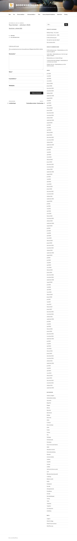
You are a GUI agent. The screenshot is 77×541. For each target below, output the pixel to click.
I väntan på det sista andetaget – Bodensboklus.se (57, 60)
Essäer (48, 429)
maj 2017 (49, 301)
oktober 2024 (50, 117)
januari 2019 (49, 272)
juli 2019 (48, 257)
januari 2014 (49, 378)
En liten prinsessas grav (52, 37)
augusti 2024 (49, 122)
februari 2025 (50, 107)
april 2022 (49, 181)
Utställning (49, 510)
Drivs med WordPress (13, 537)
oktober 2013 (49, 385)
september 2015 (50, 338)
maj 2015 (49, 343)
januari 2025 (49, 110)
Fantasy (48, 432)
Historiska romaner (51, 449)
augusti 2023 (49, 147)
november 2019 (50, 247)
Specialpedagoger (50, 496)
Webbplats (11, 85)
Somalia (48, 493)
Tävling (65, 14)
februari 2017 (49, 306)
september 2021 (50, 198)
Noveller (48, 486)
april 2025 (49, 103)
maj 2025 (49, 100)
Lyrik (48, 471)
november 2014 (50, 358)
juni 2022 (49, 176)
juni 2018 (49, 284)
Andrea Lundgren (50, 395)
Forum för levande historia (52, 444)
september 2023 (50, 144)
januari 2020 (49, 243)
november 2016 (50, 314)
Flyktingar (49, 437)
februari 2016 (49, 328)
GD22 (48, 447)
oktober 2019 (49, 250)
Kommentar (12, 54)
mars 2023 (49, 157)
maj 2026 (49, 76)
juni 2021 (49, 206)
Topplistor (49, 506)
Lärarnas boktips (31, 14)
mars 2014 (49, 373)
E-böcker (49, 422)
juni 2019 (49, 260)
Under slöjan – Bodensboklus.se (53, 54)
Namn (11, 71)
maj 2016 (49, 324)
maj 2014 (49, 368)
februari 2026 (50, 83)
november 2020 (50, 218)
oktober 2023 (50, 142)
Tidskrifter (49, 503)
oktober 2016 (49, 316)
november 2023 (50, 139)
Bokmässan (49, 412)
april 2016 (49, 326)
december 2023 (50, 137)
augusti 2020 (49, 225)
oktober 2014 (49, 360)
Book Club (59, 14)
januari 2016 (49, 331)
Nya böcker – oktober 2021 (15, 28)
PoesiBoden (49, 491)
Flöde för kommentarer (51, 523)
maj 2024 (49, 127)
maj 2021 (49, 208)
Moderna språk (50, 479)
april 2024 (49, 130)
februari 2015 (49, 351)
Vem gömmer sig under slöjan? (53, 40)
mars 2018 (49, 292)
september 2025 (50, 95)
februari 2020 (50, 240)
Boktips (48, 415)
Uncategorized (50, 508)
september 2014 (50, 363)
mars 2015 (49, 348)
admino (22, 23)
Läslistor (48, 459)
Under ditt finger (59, 58)
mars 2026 (49, 80)
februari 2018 (49, 294)
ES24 (48, 427)
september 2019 (50, 252)
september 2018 (50, 279)
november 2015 (50, 336)
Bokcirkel (49, 410)
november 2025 (50, 90)
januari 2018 (49, 297)
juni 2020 (49, 230)
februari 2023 (50, 159)
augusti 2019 (49, 255)
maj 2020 (49, 233)
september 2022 (50, 171)
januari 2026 (49, 85)
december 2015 (50, 333)
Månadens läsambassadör (52, 474)
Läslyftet (48, 461)
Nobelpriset (49, 483)
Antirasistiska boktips (51, 398)
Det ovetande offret (51, 42)
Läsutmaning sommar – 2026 (53, 35)
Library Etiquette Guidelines (49, 14)
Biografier (49, 402)
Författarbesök (50, 439)
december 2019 (50, 245)
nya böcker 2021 (15, 37)
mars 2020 (49, 238)
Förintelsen (49, 442)
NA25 (48, 481)
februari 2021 (49, 216)
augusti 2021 (49, 201)
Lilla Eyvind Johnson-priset (52, 469)
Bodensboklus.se (29, 5)
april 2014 (49, 370)
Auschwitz (49, 400)
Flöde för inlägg (50, 521)
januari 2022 (49, 188)
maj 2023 (49, 152)
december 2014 (50, 355)
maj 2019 (49, 262)
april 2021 (49, 211)
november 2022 (50, 166)
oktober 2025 (50, 93)
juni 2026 (49, 73)
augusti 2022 (49, 174)
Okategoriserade (50, 488)
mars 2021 (49, 213)
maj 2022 (49, 179)
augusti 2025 (49, 98)
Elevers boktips (21, 14)
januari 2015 (49, 353)
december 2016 (50, 311)
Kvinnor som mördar (52, 61)
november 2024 (50, 115)
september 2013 (50, 387)
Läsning (48, 464)
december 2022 (50, 164)
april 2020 (49, 235)
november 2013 (50, 382)
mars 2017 (49, 304)
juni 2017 (49, 299)
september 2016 (50, 319)
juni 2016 (49, 321)
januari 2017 (49, 309)
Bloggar (48, 405)
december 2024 (50, 112)
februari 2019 (49, 269)
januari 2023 (49, 161)
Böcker (13, 35)
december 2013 (50, 380)
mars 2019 (49, 267)
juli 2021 (48, 203)
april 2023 (49, 154)
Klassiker (49, 454)
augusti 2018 (49, 282)
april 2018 (49, 289)
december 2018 (50, 274)
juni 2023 (49, 149)
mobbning (49, 476)
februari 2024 (50, 132)
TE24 (48, 501)
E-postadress (13, 78)
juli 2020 (48, 228)
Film (39, 14)
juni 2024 (49, 125)
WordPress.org (50, 526)
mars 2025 (49, 105)
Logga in (48, 518)
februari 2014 (49, 375)
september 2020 (50, 223)
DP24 (48, 420)
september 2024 (50, 120)
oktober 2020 (50, 220)
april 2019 (49, 265)
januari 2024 (49, 135)
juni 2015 (49, 341)
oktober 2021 (49, 196)
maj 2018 (49, 287)
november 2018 (50, 277)
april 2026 (49, 78)
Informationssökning (51, 452)
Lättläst (48, 466)
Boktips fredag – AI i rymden (53, 32)
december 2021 (50, 191)
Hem (10, 14)
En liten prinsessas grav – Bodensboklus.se (56, 50)
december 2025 (50, 88)
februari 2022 (49, 186)
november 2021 (50, 193)
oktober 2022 (49, 169)
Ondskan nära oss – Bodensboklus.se (54, 64)
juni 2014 (49, 365)
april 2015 (49, 346)
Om (14, 14)
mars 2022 (49, 184)
